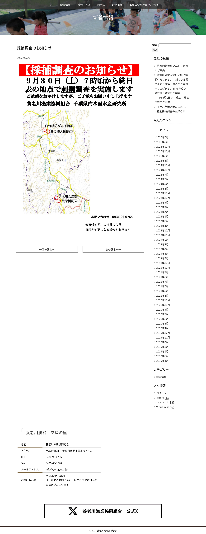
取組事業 (117, 5)
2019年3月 (162, 361)
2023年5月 (162, 221)
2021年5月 (162, 291)
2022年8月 (162, 244)
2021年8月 (162, 277)
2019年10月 (163, 337)
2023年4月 (162, 226)
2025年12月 (163, 146)
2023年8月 (162, 207)
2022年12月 (163, 230)
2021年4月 (162, 295)
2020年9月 (162, 309)
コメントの (165, 402)
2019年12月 (163, 333)
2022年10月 (163, 235)
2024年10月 (163, 170)
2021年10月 (163, 267)
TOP (50, 5)
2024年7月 (162, 174)
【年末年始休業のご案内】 (172, 107)
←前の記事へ (47, 249)
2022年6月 (162, 254)
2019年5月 (162, 356)
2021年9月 (162, 272)
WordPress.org (165, 407)
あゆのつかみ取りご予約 (144, 5)
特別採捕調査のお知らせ (171, 111)
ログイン (161, 393)
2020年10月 (163, 305)
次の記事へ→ (113, 249)
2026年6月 (162, 137)
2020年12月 (163, 300)
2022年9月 (162, 240)
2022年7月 (162, 249)
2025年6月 (162, 156)
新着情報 (65, 5)
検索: (155, 45)
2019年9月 (162, 342)
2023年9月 (162, 202)
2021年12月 (163, 263)
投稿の (162, 398)
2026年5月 (162, 142)
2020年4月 (162, 328)
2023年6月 (162, 216)
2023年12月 (163, 193)
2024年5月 (162, 184)
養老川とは (84, 5)
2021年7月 (162, 281)
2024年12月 (163, 165)
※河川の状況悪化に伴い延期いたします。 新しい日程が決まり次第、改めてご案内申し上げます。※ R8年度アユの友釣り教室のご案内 (171, 84)
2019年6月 (162, 351)
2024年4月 (162, 188)
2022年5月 (162, 258)
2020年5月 (162, 323)
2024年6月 (162, 179)
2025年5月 (162, 160)
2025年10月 (163, 151)
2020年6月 (162, 319)
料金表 (101, 5)
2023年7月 (162, 212)
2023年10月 (163, 198)
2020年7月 (162, 314)
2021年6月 (162, 286)
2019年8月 (162, 347)
